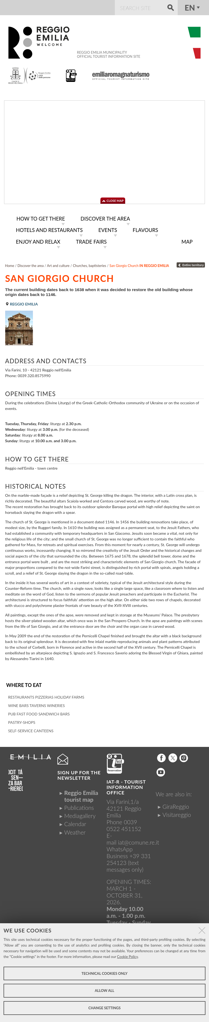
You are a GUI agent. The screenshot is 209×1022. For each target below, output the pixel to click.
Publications (79, 805)
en (190, 7)
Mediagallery (80, 813)
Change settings (104, 1008)
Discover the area (30, 264)
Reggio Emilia (21, 302)
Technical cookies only (104, 973)
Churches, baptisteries (89, 264)
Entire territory (191, 263)
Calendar (75, 822)
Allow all (104, 990)
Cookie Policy (127, 956)
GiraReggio (175, 804)
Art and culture (58, 264)
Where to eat (23, 683)
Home (9, 264)
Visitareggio (176, 812)
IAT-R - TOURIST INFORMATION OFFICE (126, 785)
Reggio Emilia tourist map (81, 794)
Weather (74, 830)
